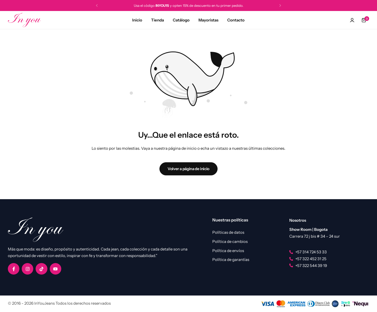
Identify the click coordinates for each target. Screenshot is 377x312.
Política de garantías (230, 259)
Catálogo (181, 20)
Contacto (236, 20)
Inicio (137, 20)
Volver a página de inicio (188, 168)
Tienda (157, 20)
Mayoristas (208, 20)
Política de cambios (230, 241)
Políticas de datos (228, 232)
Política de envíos (228, 250)
